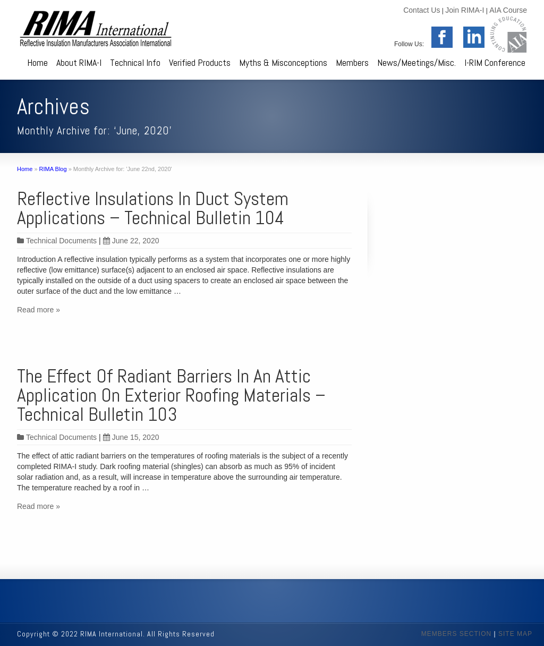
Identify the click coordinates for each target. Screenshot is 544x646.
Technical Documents (61, 240)
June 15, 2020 (131, 437)
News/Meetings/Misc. (416, 62)
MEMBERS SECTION (456, 634)
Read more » (38, 309)
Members (352, 62)
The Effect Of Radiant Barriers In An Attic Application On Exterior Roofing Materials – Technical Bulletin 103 (171, 395)
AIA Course (508, 10)
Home (37, 62)
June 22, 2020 (131, 240)
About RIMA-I (78, 62)
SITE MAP (515, 634)
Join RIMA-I (464, 10)
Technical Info (135, 62)
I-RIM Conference (494, 62)
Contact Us (421, 10)
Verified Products (200, 62)
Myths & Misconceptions (283, 62)
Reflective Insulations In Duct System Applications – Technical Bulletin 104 (152, 208)
